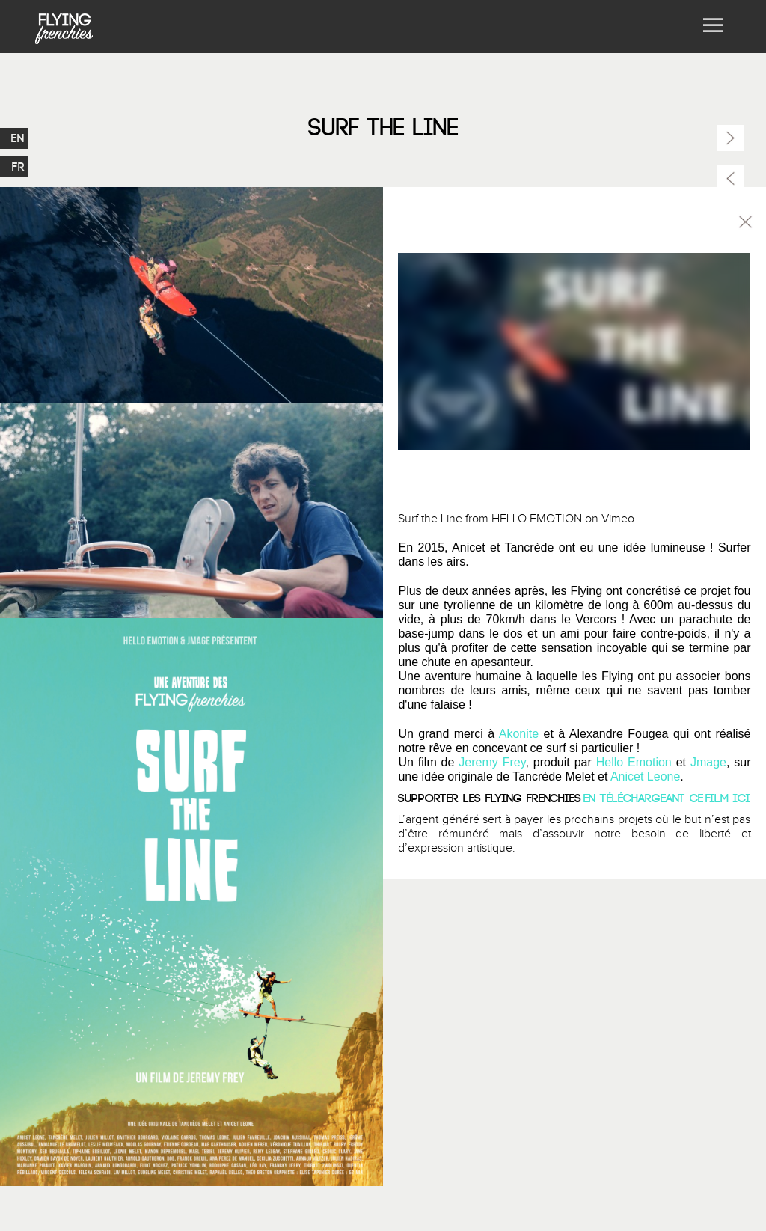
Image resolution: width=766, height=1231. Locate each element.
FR (18, 163)
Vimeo (617, 519)
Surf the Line (430, 519)
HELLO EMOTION (536, 519)
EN (18, 134)
